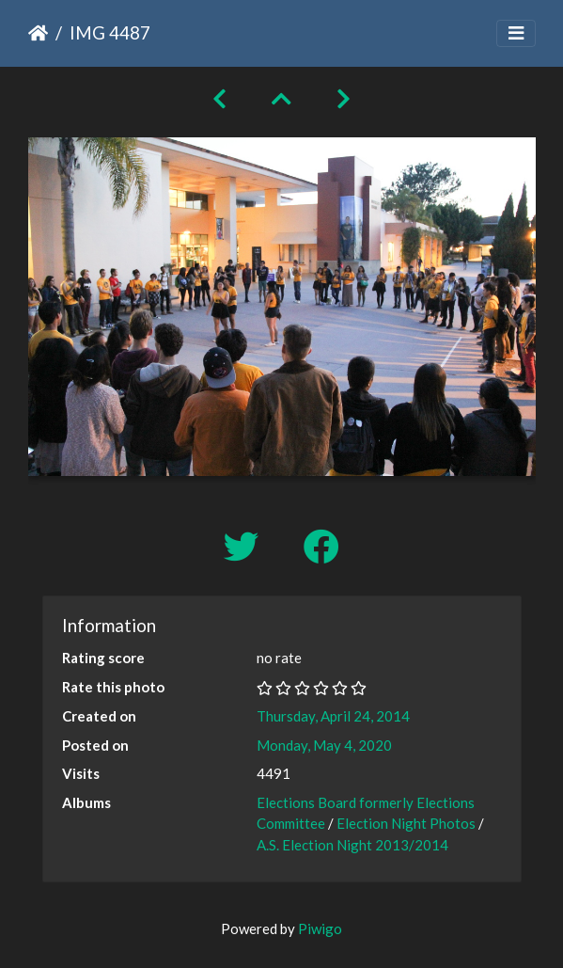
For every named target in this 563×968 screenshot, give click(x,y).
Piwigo (320, 928)
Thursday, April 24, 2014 (333, 715)
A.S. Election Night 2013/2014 (352, 844)
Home (38, 33)
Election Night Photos (406, 823)
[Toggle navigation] (516, 33)
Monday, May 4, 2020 (324, 745)
